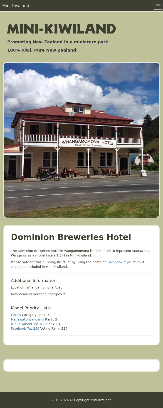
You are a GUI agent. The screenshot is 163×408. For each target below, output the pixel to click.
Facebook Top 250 (25, 328)
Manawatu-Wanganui (27, 319)
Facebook (115, 262)
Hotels (16, 315)
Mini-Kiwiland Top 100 (28, 324)
